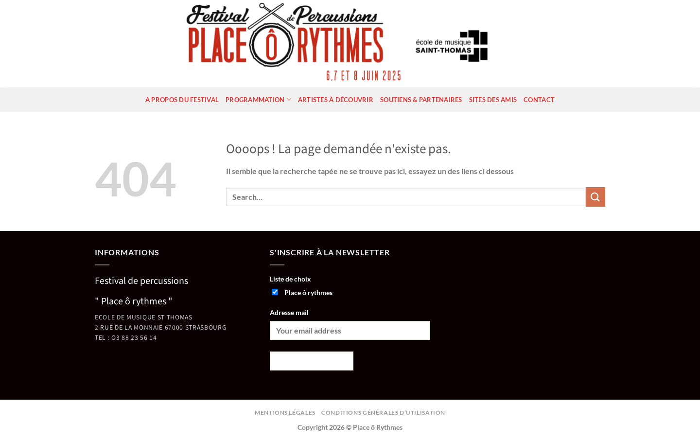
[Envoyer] (595, 196)
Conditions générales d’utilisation (383, 412)
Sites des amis (493, 100)
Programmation (258, 99)
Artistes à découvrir (335, 100)
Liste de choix (290, 279)
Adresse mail (289, 312)
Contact (539, 100)
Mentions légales (285, 412)
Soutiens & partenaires (421, 100)
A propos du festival (182, 100)
